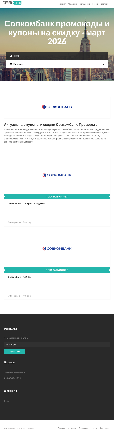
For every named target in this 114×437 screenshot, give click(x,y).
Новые (95, 4)
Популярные (84, 4)
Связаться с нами (12, 378)
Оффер (27, 222)
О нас (6, 401)
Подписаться (14, 351)
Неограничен (14, 222)
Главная (62, 4)
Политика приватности (14, 372)
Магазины (72, 4)
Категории (104, 4)
